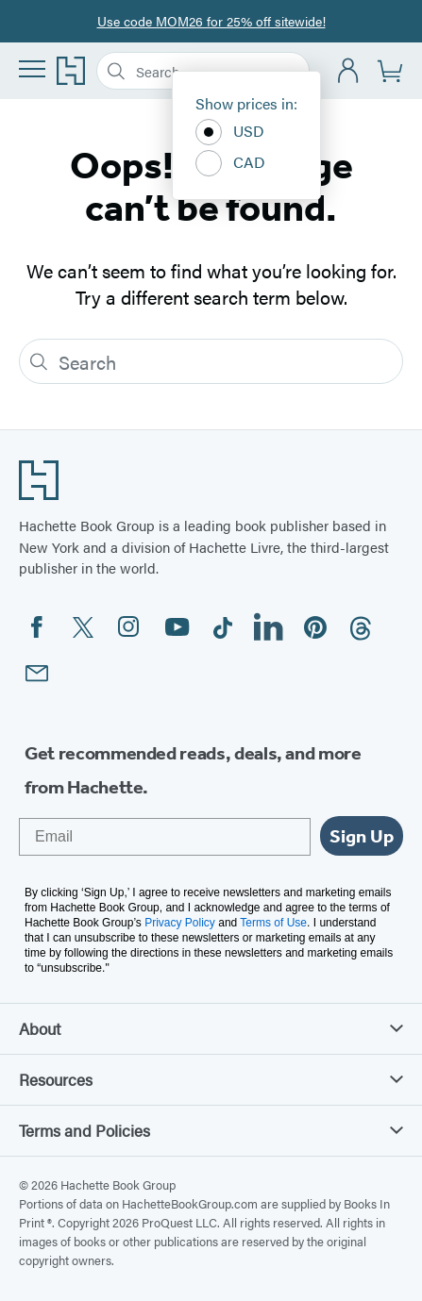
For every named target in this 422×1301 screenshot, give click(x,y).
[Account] (348, 71)
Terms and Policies (211, 1130)
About (211, 1028)
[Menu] (32, 68)
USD (229, 132)
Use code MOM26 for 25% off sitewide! (211, 20)
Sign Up (361, 836)
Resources (211, 1079)
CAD (230, 163)
